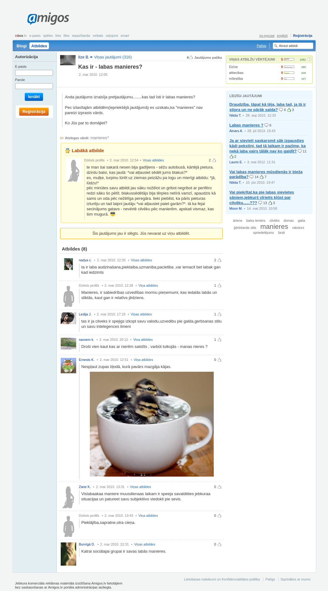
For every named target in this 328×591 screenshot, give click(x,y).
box (21, 35)
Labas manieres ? (247, 125)
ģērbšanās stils (245, 227)
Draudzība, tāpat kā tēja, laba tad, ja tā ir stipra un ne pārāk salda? (268, 107)
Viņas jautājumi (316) (113, 57)
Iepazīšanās (81, 35)
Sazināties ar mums (296, 579)
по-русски (266, 35)
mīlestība (236, 78)
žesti (281, 232)
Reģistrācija (302, 35)
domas (289, 220)
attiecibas (236, 73)
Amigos (48, 18)
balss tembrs (255, 220)
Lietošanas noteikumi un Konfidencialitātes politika (222, 579)
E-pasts (35, 35)
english (282, 35)
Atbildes (39, 46)
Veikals (98, 35)
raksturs (298, 227)
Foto (58, 35)
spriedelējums (263, 232)
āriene (237, 220)
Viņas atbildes (153, 160)
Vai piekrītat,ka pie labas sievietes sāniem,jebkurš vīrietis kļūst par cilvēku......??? (262, 197)
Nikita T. (236, 115)
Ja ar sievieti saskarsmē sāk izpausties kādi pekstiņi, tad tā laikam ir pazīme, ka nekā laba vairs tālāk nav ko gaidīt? (268, 145)
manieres (98, 137)
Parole (20, 80)
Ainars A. (236, 131)
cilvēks (274, 220)
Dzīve (233, 67)
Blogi (22, 46)
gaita (301, 220)
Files (66, 35)
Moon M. (236, 208)
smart (124, 35)
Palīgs (261, 46)
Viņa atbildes (148, 285)
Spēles (48, 35)
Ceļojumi (112, 35)
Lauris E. (236, 162)
